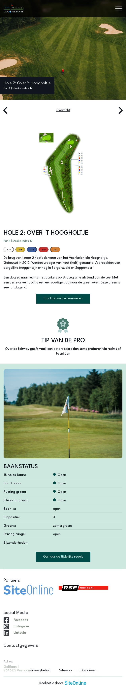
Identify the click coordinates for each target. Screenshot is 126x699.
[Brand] (58, 9)
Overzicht (63, 110)
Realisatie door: (63, 683)
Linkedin (20, 643)
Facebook (21, 630)
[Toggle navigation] (118, 8)
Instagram (21, 636)
